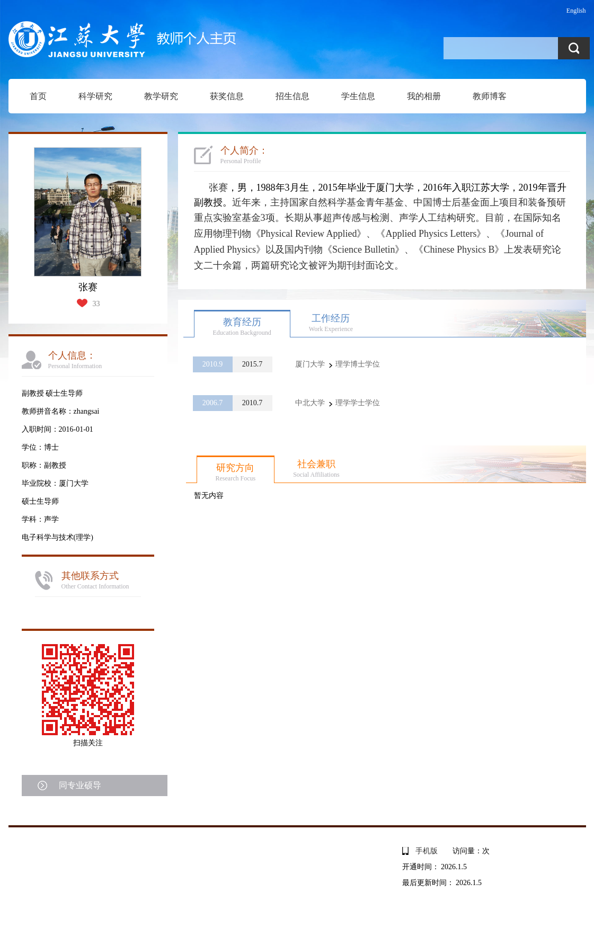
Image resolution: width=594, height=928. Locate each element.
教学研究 (161, 96)
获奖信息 (227, 96)
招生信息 (292, 96)
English (576, 10)
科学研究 (95, 96)
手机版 (426, 851)
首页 (38, 96)
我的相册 (424, 96)
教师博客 (490, 96)
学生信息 (358, 96)
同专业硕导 (80, 785)
